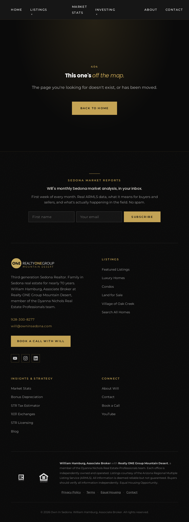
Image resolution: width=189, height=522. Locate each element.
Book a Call (111, 405)
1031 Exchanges (23, 414)
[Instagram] (25, 358)
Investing (105, 9)
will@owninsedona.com (31, 326)
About (150, 9)
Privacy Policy (71, 492)
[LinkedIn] (36, 358)
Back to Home (94, 108)
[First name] (51, 216)
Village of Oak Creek (118, 304)
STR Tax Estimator (25, 405)
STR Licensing (22, 423)
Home (16, 9)
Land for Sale (112, 295)
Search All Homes (116, 312)
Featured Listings (116, 269)
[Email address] (99, 216)
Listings (38, 9)
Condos (108, 287)
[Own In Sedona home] (49, 263)
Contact (174, 9)
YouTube (108, 414)
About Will (110, 388)
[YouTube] (15, 358)
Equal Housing (111, 492)
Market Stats (21, 388)
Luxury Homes (113, 278)
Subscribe (142, 217)
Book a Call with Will (40, 341)
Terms (91, 492)
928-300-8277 (23, 319)
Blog (15, 431)
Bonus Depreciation (27, 397)
